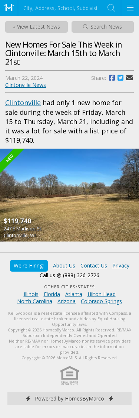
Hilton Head (101, 294)
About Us (64, 265)
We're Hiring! (29, 265)
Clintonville (23, 102)
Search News (102, 26)
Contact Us (93, 265)
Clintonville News (25, 84)
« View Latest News (36, 26)
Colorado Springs (101, 301)
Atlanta (73, 294)
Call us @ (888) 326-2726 (69, 275)
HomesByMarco (84, 398)
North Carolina (34, 301)
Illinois (31, 294)
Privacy (120, 265)
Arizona (66, 301)
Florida (52, 294)
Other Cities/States (69, 286)
